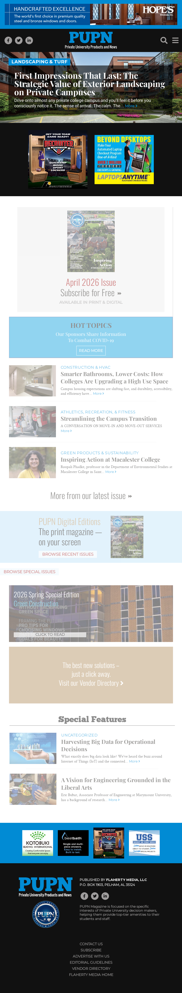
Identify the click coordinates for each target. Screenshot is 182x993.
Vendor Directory (91, 968)
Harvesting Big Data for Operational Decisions (108, 745)
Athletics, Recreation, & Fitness (98, 412)
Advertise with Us (91, 956)
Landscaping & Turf (39, 62)
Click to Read (50, 634)
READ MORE (91, 350)
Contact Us (91, 944)
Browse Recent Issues (67, 554)
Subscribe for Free (90, 292)
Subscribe (91, 950)
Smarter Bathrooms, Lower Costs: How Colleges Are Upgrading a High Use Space (114, 377)
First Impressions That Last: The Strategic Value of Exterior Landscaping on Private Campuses (89, 83)
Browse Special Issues (29, 571)
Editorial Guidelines (91, 962)
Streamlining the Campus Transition (109, 418)
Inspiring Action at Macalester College (110, 459)
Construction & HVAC (85, 367)
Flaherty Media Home (91, 974)
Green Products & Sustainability (100, 453)
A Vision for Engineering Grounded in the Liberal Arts (116, 783)
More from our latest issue (91, 495)
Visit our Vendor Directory (91, 683)
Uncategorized (79, 735)
